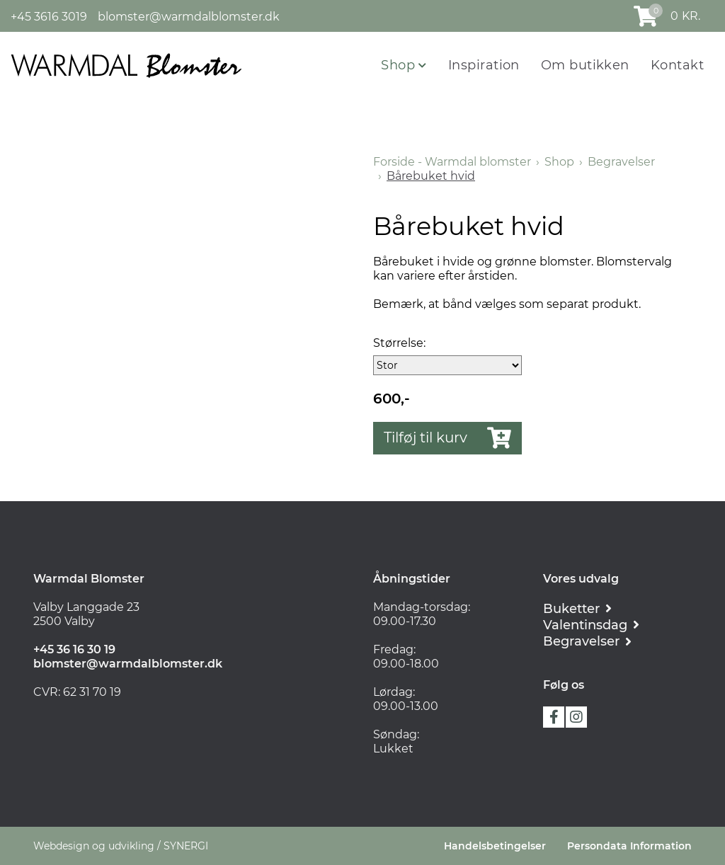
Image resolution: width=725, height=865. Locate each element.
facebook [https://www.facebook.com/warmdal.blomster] (553, 717)
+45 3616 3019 (49, 16)
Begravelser (621, 161)
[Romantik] (591, 625)
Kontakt (677, 65)
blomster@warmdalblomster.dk (189, 16)
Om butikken (585, 65)
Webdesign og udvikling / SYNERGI (120, 846)
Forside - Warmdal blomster (452, 161)
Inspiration (484, 65)
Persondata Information (629, 846)
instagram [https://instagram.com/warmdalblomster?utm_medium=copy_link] (576, 717)
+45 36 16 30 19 (74, 649)
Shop (399, 65)
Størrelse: (399, 343)
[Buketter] (577, 608)
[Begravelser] (587, 641)
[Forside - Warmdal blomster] (126, 64)
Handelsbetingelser (495, 846)
